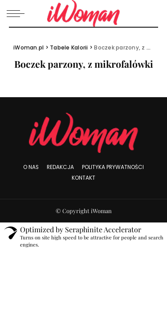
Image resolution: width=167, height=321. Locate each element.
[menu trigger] (18, 13)
